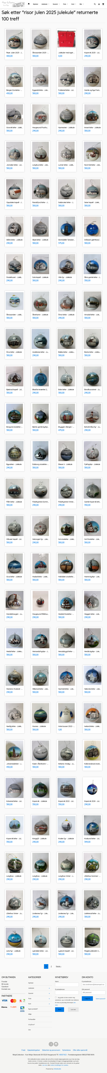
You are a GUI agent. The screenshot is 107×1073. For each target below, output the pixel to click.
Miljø (29, 1014)
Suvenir (55, 4)
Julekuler (44, 4)
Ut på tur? (31, 1024)
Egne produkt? (33, 1009)
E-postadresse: (60, 989)
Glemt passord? (100, 998)
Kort (72, 4)
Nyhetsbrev (66, 1050)
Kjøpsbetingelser (33, 1050)
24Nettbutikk (57, 1069)
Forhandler (31, 1019)
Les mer (73, 1009)
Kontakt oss (6, 989)
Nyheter (35, 4)
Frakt (23, 1050)
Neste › (58, 966)
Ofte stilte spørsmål (80, 1050)
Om (29, 1030)
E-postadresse (86, 981)
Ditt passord (86, 989)
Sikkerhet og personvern (51, 1050)
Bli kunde (5, 984)
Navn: (57, 981)
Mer (81, 4)
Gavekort (5, 987)
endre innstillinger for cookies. (59, 1065)
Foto (64, 4)
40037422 (63, 1055)
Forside (4, 982)
